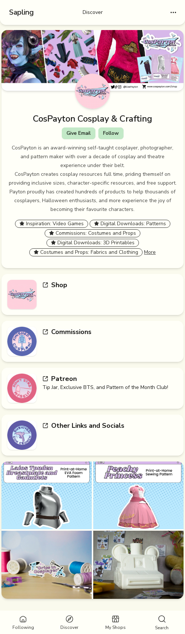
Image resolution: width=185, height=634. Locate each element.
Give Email (79, 133)
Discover (93, 12)
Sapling (21, 12)
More (150, 252)
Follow (111, 133)
